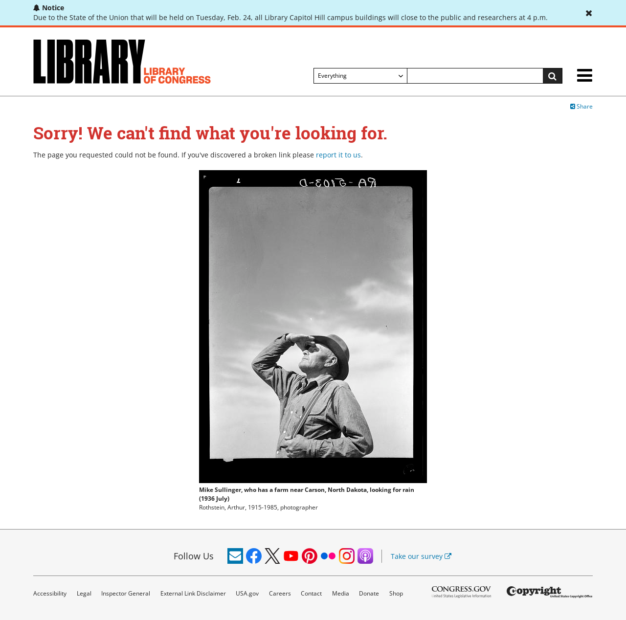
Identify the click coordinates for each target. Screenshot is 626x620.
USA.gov (247, 593)
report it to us (338, 154)
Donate (369, 593)
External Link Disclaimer (193, 593)
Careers (280, 593)
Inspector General (125, 593)
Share (581, 106)
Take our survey (421, 556)
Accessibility (50, 593)
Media (340, 593)
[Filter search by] (360, 75)
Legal (84, 593)
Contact (311, 593)
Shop (396, 593)
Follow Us (194, 556)
